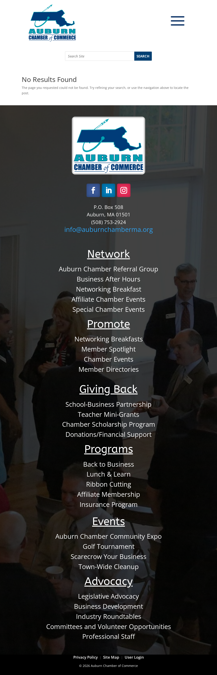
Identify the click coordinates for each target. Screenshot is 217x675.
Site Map (111, 657)
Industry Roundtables (108, 616)
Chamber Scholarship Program (108, 424)
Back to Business (108, 464)
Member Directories (108, 369)
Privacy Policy (85, 657)
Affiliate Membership (108, 494)
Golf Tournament (109, 546)
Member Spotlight (108, 349)
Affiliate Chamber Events (108, 299)
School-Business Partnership (108, 404)
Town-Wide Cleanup (108, 566)
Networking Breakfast (108, 289)
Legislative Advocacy (108, 596)
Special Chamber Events (108, 309)
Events (108, 521)
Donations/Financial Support (108, 434)
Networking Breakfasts (108, 338)
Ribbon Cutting (108, 484)
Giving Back (108, 389)
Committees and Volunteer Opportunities (108, 626)
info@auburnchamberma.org (108, 229)
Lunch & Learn (109, 474)
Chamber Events (108, 359)
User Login (134, 657)
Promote (108, 324)
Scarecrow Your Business (108, 556)
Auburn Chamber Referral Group (108, 268)
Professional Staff (108, 636)
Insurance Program (109, 504)
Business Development (108, 606)
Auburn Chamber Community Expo (108, 536)
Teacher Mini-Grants (108, 414)
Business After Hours (108, 279)
